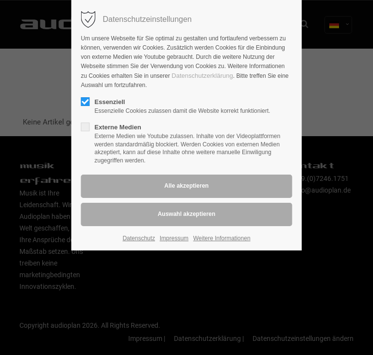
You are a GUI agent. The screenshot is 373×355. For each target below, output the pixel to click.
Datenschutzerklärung (202, 75)
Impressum (174, 238)
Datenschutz (138, 238)
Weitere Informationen (222, 238)
